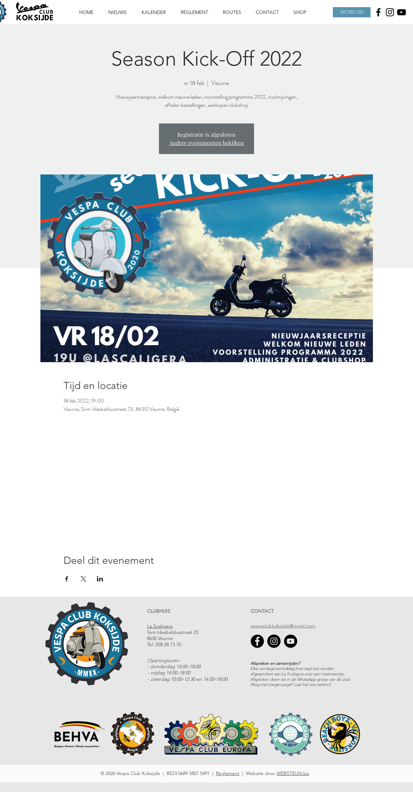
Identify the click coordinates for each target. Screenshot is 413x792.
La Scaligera (160, 626)
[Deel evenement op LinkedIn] (100, 579)
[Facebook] (378, 12)
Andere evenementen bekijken (206, 142)
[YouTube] (290, 641)
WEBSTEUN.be (292, 773)
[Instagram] (389, 12)
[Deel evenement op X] (83, 579)
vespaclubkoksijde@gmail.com (283, 626)
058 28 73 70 (168, 644)
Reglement (227, 773)
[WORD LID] (352, 12)
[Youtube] (401, 12)
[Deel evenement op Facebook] (67, 579)
